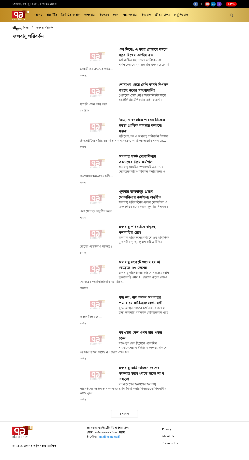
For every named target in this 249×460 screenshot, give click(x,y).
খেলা (116, 15)
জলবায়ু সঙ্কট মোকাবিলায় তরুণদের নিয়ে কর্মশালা (137, 159)
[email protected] (108, 436)
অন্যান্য (83, 182)
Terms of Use (170, 443)
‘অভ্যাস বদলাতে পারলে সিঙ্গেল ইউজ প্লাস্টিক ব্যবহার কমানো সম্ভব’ (142, 125)
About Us (168, 436)
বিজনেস (104, 15)
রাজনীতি (51, 15)
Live (231, 4)
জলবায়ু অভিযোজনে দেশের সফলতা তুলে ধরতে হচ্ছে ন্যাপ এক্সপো (141, 373)
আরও (125, 413)
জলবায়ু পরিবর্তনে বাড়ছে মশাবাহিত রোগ (137, 230)
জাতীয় (83, 147)
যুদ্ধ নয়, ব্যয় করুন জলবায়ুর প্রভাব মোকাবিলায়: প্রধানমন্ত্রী (141, 300)
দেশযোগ (89, 15)
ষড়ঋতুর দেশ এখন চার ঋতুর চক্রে (140, 335)
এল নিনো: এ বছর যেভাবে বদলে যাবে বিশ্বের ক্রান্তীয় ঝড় (143, 52)
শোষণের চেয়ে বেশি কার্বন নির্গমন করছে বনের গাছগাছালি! (143, 87)
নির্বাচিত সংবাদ (70, 15)
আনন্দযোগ (130, 15)
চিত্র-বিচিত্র (84, 111)
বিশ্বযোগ (146, 15)
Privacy (166, 429)
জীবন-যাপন (162, 15)
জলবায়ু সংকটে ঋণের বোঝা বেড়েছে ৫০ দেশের (139, 265)
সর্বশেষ (37, 15)
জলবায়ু (83, 76)
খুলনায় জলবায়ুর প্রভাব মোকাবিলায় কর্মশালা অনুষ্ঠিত (140, 194)
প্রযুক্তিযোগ (181, 15)
